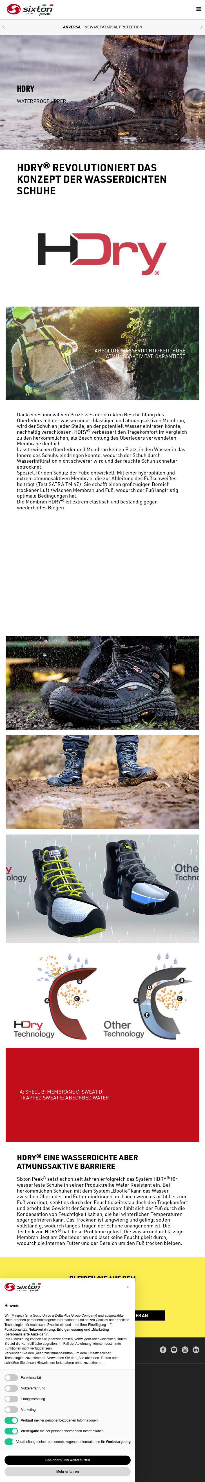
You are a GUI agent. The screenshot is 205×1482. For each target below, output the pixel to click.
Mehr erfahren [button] (67, 1472)
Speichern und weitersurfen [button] (67, 1460)
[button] (3, 27)
